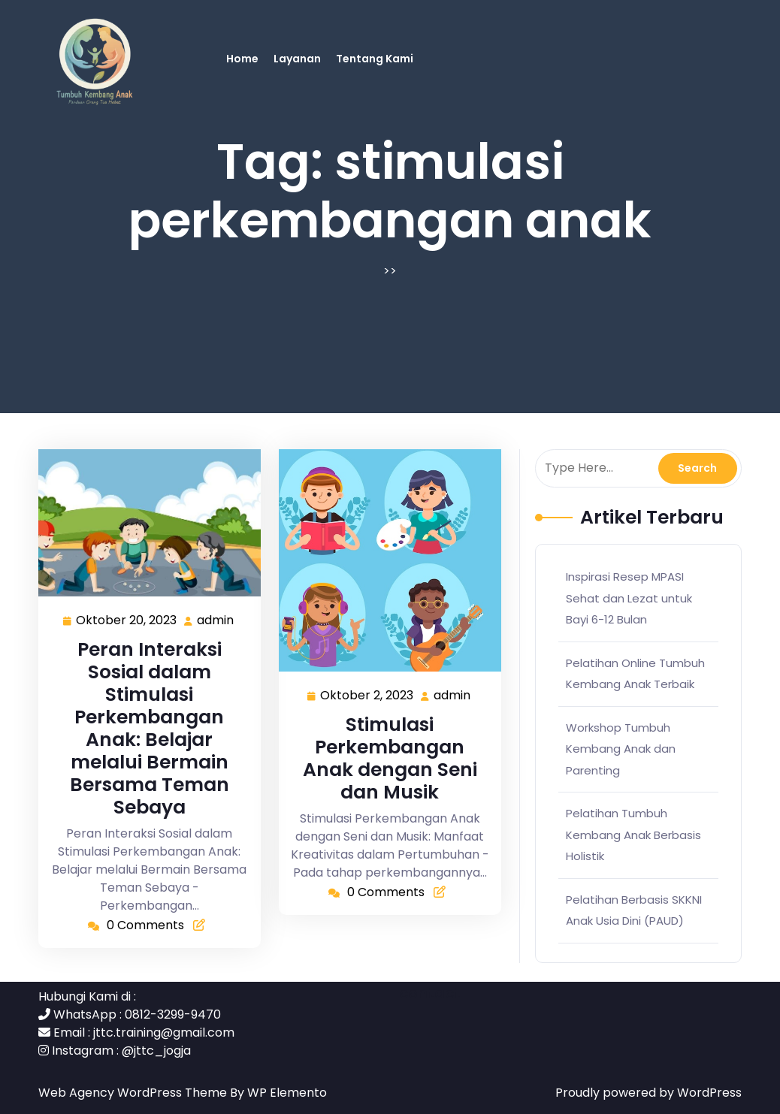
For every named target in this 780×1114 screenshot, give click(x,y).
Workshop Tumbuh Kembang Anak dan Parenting (621, 749)
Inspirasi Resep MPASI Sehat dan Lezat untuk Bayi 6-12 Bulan (629, 598)
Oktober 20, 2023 (127, 621)
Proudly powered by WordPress (648, 1092)
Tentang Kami (374, 58)
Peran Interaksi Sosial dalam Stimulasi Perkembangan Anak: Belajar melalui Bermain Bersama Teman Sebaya (149, 728)
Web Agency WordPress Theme (134, 1092)
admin (216, 620)
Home (242, 58)
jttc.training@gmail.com (163, 1032)
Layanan (297, 58)
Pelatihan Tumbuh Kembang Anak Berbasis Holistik (633, 834)
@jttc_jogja (156, 1050)
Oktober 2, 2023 (367, 696)
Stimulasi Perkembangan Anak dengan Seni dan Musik (390, 758)
